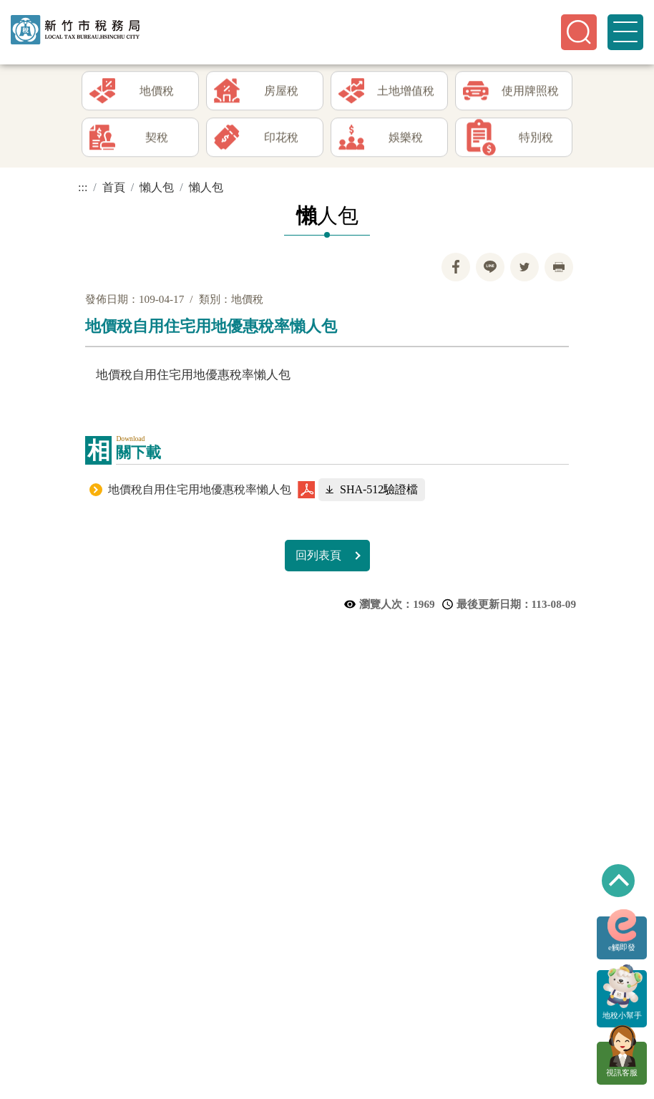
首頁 (113, 187)
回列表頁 (318, 555)
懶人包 (157, 187)
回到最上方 (618, 881)
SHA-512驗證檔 (379, 489)
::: (82, 187)
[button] (579, 32)
